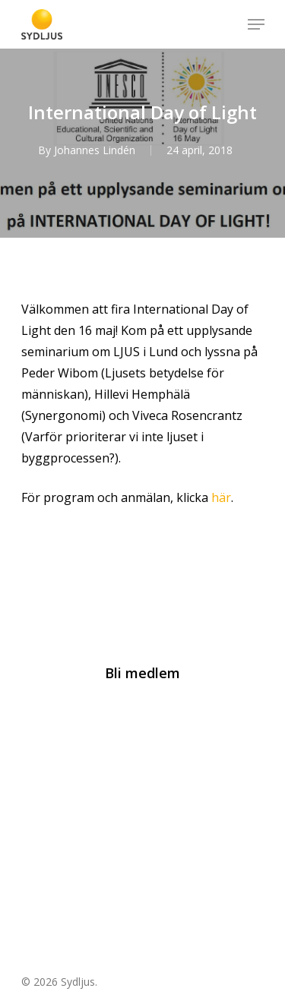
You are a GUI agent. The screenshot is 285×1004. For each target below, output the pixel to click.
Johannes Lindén (94, 150)
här (221, 497)
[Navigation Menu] (256, 24)
